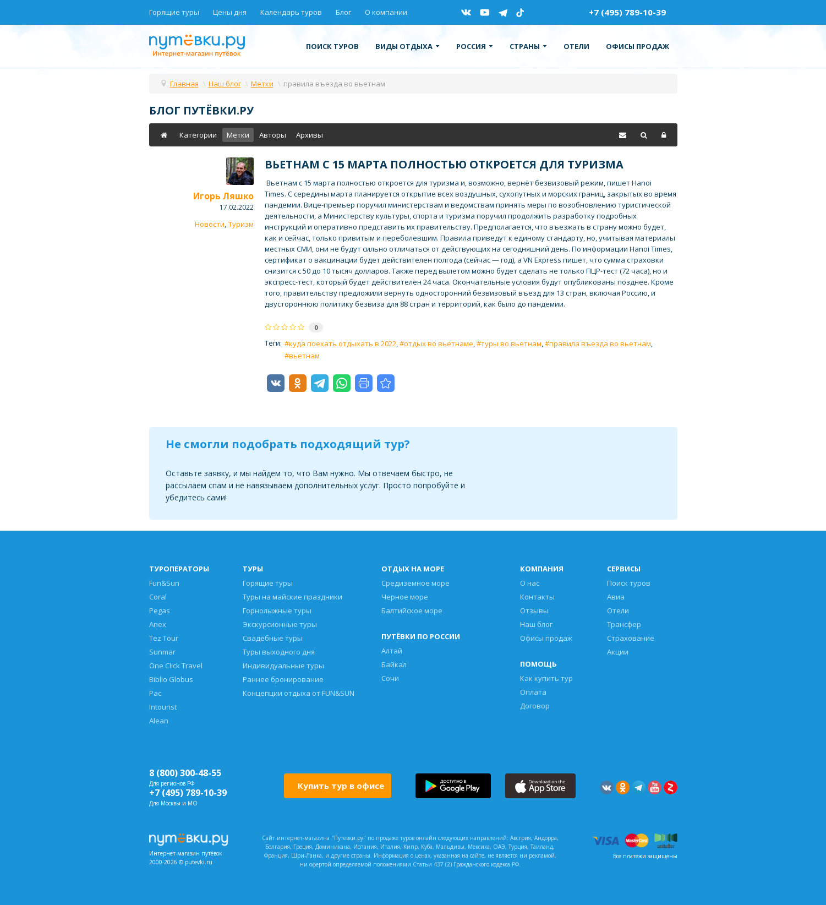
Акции (617, 652)
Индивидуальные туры (283, 665)
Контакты (537, 597)
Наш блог (536, 624)
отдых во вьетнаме (438, 343)
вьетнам (304, 356)
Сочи (390, 678)
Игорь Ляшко (223, 196)
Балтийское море (411, 610)
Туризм (241, 224)
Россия (474, 46)
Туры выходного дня (279, 652)
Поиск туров (332, 46)
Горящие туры (174, 12)
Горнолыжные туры (277, 610)
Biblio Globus (171, 679)
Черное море (404, 597)
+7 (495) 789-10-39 (627, 12)
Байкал (394, 664)
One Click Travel (176, 665)
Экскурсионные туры (280, 624)
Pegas (159, 610)
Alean (158, 721)
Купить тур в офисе (341, 785)
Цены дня (230, 12)
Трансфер (624, 624)
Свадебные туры (273, 638)
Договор (535, 706)
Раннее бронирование (283, 679)
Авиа (616, 597)
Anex (157, 624)
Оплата (533, 692)
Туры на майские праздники (292, 597)
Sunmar (162, 652)
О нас (529, 583)
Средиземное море (415, 583)
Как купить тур (546, 678)
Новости (210, 224)
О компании (386, 12)
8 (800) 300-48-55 (185, 773)
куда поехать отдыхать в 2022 (342, 343)
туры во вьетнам (511, 343)
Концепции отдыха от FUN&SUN (298, 693)
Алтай (391, 651)
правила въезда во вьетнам (600, 343)
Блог (343, 12)
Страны (528, 46)
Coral (158, 597)
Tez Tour (163, 638)
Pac (155, 693)
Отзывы (534, 610)
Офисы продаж (637, 46)
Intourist (163, 707)
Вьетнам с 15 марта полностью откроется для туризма (444, 164)
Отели (576, 46)
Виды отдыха (407, 46)
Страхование (630, 638)
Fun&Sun (164, 583)
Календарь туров (291, 12)
